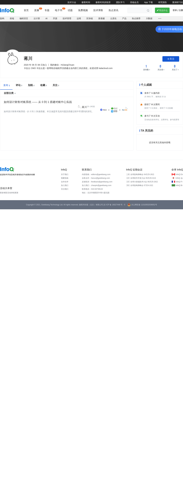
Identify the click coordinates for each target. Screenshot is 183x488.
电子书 (58, 10)
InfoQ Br (179, 181)
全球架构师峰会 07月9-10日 (141, 181)
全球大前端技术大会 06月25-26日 (144, 177)
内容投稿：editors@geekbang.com (96, 170)
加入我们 (64, 181)
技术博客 (98, 10)
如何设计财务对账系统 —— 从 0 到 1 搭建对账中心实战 (38, 97)
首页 (26, 10)
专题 (47, 10)
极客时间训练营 (103, 2)
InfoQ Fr (179, 177)
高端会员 (134, 2)
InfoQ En (179, 170)
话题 (70, 10)
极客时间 (86, 2)
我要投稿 (64, 174)
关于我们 (64, 170)
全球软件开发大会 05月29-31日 (143, 174)
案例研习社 (177, 2)
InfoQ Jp (179, 174)
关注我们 (64, 185)
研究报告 (162, 2)
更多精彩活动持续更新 (9, 188)
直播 (36, 10)
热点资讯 (113, 10)
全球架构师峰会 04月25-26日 (142, 170)
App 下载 (148, 2)
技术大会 (72, 2)
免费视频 (83, 10)
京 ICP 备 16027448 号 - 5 (114, 200)
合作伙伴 (64, 177)
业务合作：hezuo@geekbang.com (96, 174)
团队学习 (120, 2)
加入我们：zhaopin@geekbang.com (96, 181)
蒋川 (84, 103)
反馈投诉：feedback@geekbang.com (97, 177)
